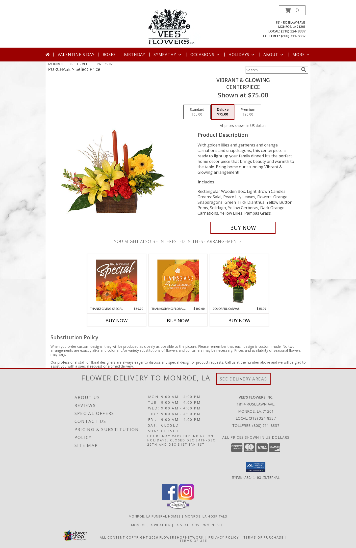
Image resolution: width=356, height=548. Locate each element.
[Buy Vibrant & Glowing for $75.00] (243, 228)
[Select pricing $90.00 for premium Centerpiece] (248, 112)
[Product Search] (272, 69)
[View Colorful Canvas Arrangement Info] (239, 280)
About (273, 54)
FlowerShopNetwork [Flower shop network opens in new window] (181, 537)
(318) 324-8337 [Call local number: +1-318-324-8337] (293, 31)
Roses (109, 54)
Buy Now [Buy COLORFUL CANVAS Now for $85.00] (239, 320)
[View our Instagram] (186, 498)
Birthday (134, 54)
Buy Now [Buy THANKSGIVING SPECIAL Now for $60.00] (116, 320)
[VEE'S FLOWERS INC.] (178, 26)
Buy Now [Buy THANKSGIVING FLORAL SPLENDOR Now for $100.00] (178, 320)
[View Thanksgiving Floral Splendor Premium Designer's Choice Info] (178, 280)
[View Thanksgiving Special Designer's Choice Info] (116, 280)
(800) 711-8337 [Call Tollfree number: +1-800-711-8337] (266, 425)
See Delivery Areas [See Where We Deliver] (243, 379)
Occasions (205, 54)
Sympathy (167, 54)
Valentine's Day (76, 54)
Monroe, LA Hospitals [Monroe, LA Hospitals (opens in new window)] (206, 516)
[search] (304, 69)
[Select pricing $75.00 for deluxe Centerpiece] (223, 112)
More (301, 54)
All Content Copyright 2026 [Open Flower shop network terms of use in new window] (129, 537)
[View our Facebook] (170, 498)
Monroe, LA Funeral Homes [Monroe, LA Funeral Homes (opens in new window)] (155, 516)
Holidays (242, 54)
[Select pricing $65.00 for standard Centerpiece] (197, 112)
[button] (292, 10)
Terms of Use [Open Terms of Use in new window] (193, 540)
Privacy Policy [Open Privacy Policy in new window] (223, 537)
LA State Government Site (200, 524)
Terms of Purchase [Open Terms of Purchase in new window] (264, 537)
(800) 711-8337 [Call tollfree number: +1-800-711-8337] (293, 35)
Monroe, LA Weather (151, 524)
